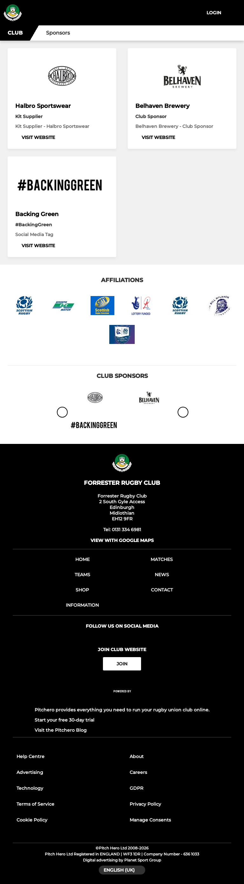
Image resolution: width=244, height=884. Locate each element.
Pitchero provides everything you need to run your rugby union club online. (122, 710)
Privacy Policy (145, 804)
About (137, 756)
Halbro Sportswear (43, 105)
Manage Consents (150, 820)
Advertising (30, 772)
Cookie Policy (32, 820)
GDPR (136, 788)
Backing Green (36, 214)
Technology (30, 788)
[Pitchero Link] (122, 700)
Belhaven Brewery (162, 105)
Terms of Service (35, 804)
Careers (138, 772)
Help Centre (30, 756)
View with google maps (122, 540)
